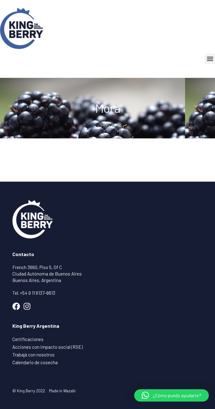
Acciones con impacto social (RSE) (47, 347)
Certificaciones (27, 339)
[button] (210, 59)
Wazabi (69, 390)
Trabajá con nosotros (33, 354)
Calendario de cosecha (35, 362)
